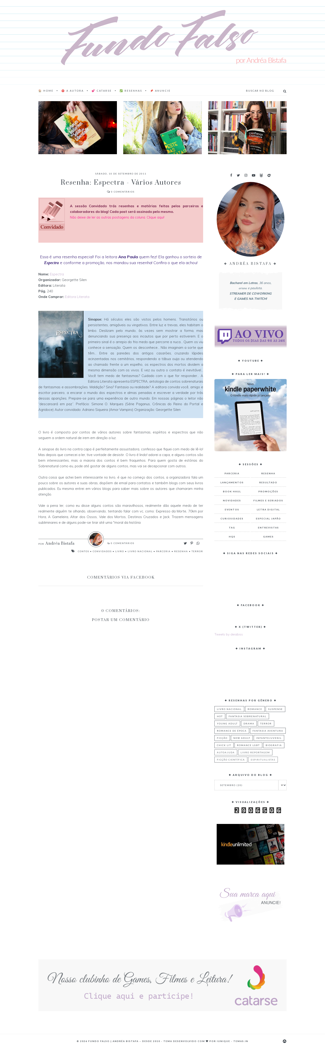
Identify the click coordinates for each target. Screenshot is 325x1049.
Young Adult (227, 723)
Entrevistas (268, 527)
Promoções (268, 491)
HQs (232, 536)
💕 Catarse (102, 90)
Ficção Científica (231, 759)
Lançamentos (232, 482)
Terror (197, 551)
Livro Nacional (140, 551)
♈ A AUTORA (72, 90)
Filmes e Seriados (268, 500)
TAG (232, 527)
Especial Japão (268, 518)
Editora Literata (77, 297)
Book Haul (232, 491)
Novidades (232, 500)
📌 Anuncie (160, 90)
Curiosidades (232, 518)
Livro (119, 551)
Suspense (275, 709)
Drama (249, 723)
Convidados (102, 551)
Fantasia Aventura (268, 730)
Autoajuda (226, 752)
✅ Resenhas (131, 90)
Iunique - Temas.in (232, 1041)
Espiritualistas (263, 759)
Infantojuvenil (269, 738)
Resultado (268, 482)
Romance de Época (232, 730)
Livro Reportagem (255, 752)
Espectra (57, 274)
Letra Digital (268, 509)
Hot (220, 716)
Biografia (274, 745)
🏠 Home (45, 90)
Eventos (232, 509)
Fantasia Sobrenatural (248, 716)
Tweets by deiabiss (228, 634)
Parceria (163, 551)
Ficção (222, 738)
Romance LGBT (248, 745)
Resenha (181, 551)
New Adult (241, 738)
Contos (83, 551)
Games (268, 536)
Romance (255, 709)
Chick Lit (224, 745)
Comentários (121, 191)
